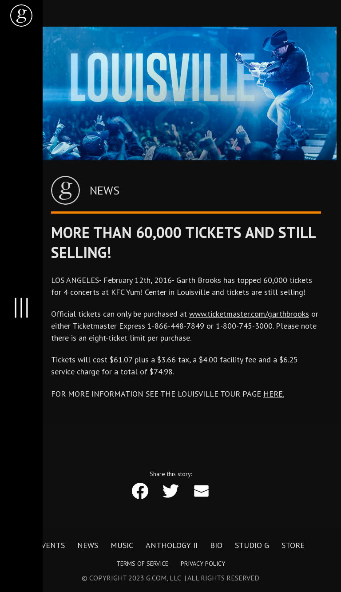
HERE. (273, 394)
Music (122, 545)
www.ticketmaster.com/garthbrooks (249, 314)
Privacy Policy (203, 564)
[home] (21, 15)
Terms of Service (142, 564)
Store (293, 545)
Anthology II (172, 545)
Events (51, 545)
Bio (216, 545)
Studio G (252, 545)
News (87, 545)
